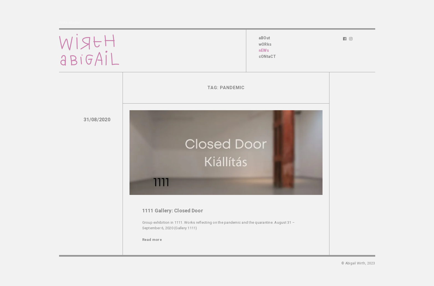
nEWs (264, 50)
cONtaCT (267, 56)
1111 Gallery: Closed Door (172, 210)
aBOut (264, 38)
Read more (152, 240)
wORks (265, 44)
